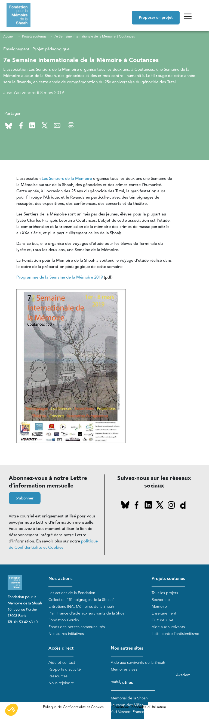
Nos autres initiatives (66, 634)
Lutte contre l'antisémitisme (175, 634)
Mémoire (159, 606)
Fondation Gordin (63, 620)
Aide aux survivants (168, 627)
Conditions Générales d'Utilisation (139, 707)
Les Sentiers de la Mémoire (67, 178)
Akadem (183, 675)
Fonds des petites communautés (76, 627)
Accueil (8, 36)
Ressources (57, 676)
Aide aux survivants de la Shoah (138, 662)
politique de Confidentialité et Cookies (53, 544)
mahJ (115, 682)
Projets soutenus (34, 36)
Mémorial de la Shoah (129, 698)
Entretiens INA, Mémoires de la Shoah (81, 606)
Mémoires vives (124, 669)
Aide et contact (61, 662)
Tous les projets (165, 593)
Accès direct (60, 648)
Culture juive (162, 620)
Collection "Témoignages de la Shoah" (81, 600)
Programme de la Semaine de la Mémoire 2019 (59, 277)
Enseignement (164, 613)
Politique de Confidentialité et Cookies (73, 707)
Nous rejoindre (61, 683)
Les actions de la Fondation (71, 593)
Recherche (161, 600)
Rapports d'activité (64, 669)
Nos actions (60, 578)
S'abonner (24, 498)
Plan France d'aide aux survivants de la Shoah (87, 613)
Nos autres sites (127, 648)
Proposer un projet (156, 18)
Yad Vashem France (127, 712)
